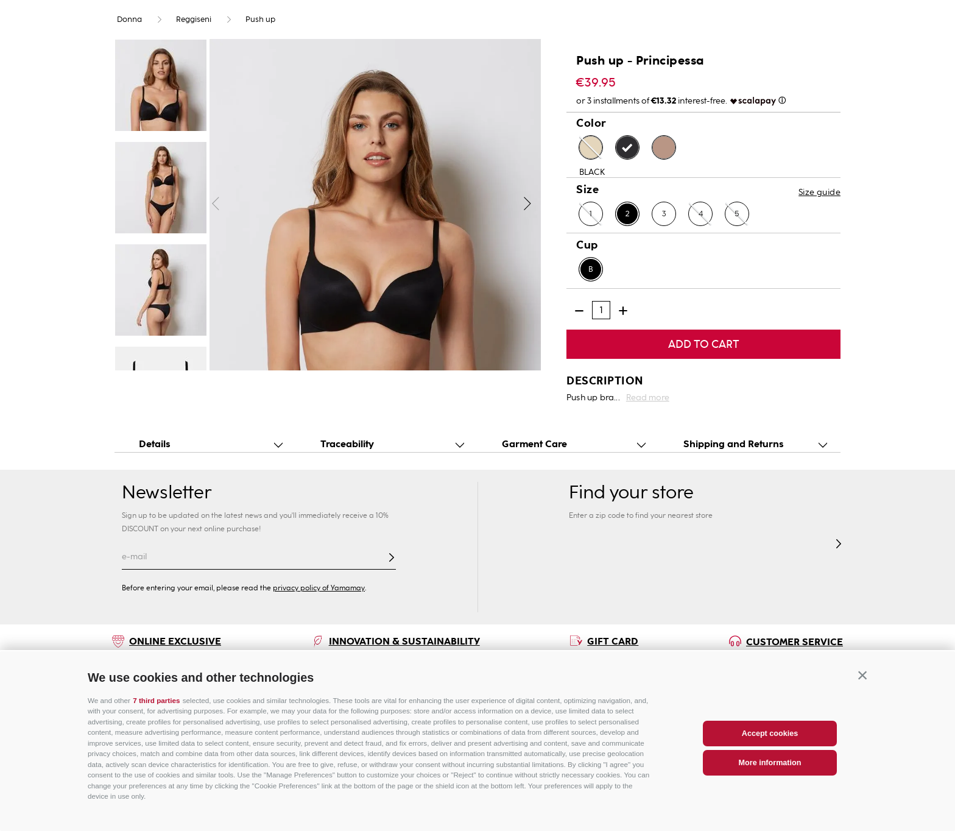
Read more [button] (647, 397)
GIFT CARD (612, 641)
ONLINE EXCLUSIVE (175, 641)
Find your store (631, 492)
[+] (623, 310)
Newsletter (166, 492)
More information (770, 763)
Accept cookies (770, 733)
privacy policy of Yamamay (319, 588)
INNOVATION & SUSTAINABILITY (404, 641)
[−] (579, 310)
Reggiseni (193, 19)
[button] (862, 676)
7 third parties (156, 700)
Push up (260, 19)
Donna (129, 19)
